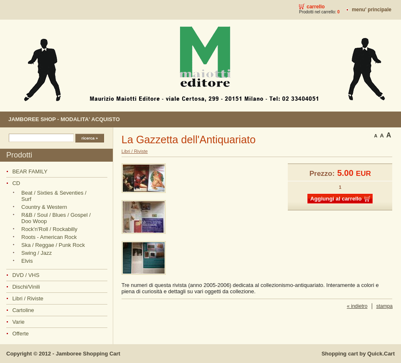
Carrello (316, 7)
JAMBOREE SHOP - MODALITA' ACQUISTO (64, 119)
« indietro (357, 306)
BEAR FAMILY (29, 171)
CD (16, 183)
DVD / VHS (25, 275)
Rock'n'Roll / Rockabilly (49, 229)
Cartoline (23, 310)
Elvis (27, 261)
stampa (384, 306)
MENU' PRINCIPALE (371, 10)
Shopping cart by (358, 353)
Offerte (20, 333)
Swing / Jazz (36, 253)
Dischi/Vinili (26, 287)
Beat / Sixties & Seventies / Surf (53, 196)
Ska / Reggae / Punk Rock (53, 245)
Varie (18, 322)
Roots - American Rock (49, 237)
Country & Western (44, 207)
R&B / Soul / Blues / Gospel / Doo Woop (56, 218)
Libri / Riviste (27, 298)
